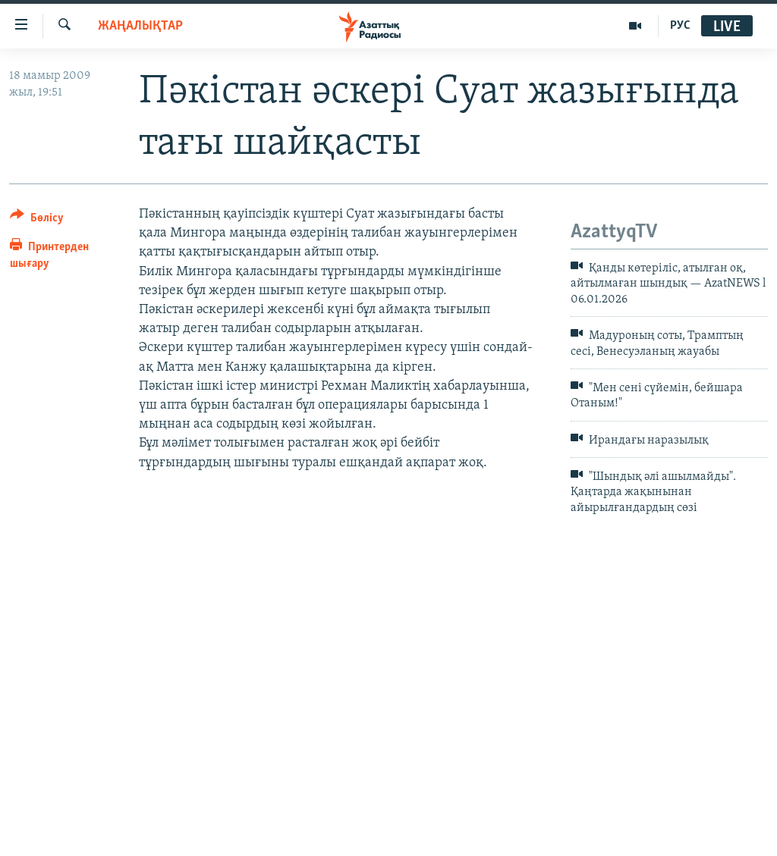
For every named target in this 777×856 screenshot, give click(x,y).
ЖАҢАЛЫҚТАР (140, 26)
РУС (680, 26)
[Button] (37, 220)
